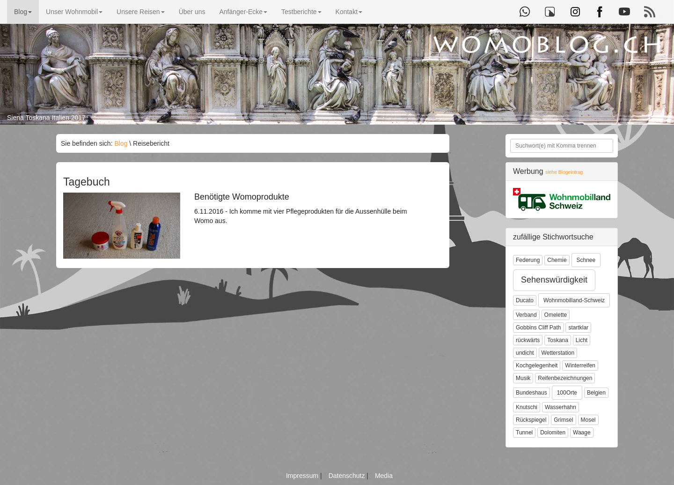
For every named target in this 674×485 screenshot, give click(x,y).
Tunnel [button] (524, 432)
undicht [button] (525, 353)
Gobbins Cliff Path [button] (538, 327)
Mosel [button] (588, 420)
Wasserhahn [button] (560, 407)
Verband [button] (526, 315)
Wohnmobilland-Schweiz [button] (574, 300)
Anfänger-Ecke (243, 11)
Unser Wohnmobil (74, 11)
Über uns (192, 11)
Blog (23, 11)
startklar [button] (578, 327)
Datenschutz (348, 475)
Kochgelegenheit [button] (536, 365)
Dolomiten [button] (552, 432)
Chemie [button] (556, 260)
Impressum (303, 475)
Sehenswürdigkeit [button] (554, 279)
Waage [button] (582, 432)
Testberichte (301, 11)
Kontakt (349, 11)
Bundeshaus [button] (531, 392)
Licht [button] (581, 340)
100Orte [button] (567, 392)
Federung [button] (528, 260)
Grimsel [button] (563, 420)
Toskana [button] (557, 340)
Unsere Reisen (141, 11)
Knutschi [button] (526, 407)
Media (384, 475)
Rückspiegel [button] (531, 420)
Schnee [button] (586, 260)
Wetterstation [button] (558, 353)
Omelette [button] (555, 315)
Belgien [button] (596, 392)
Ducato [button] (525, 300)
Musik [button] (523, 378)
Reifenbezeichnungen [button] (565, 378)
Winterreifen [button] (580, 365)
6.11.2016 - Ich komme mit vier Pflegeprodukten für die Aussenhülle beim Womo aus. (302, 208)
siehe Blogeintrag (564, 172)
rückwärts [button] (528, 340)
